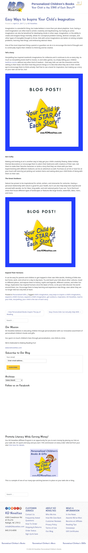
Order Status (31, 530)
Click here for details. (17, 445)
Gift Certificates (72, 531)
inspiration (62, 297)
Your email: (11, 357)
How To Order (31, 524)
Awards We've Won (74, 518)
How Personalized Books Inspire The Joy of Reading (23, 313)
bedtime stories (11, 62)
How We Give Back (53, 518)
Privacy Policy (51, 524)
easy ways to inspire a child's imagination (64, 294)
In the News (71, 514)
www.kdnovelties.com (13, 348)
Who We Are (51, 514)
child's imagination (41, 294)
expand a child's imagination (35, 297)
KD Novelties (32, 23)
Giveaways (70, 528)
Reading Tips (71, 524)
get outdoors (52, 297)
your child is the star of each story (35, 299)
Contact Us (30, 514)
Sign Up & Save (32, 534)
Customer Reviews (53, 521)
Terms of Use (51, 528)
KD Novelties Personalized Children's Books (46, 549)
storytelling (17, 299)
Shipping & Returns (34, 527)
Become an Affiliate (74, 521)
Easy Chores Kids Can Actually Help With (64, 312)
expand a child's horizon (14, 297)
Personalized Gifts (19, 294)
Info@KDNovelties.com (14, 526)
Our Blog (49, 531)
